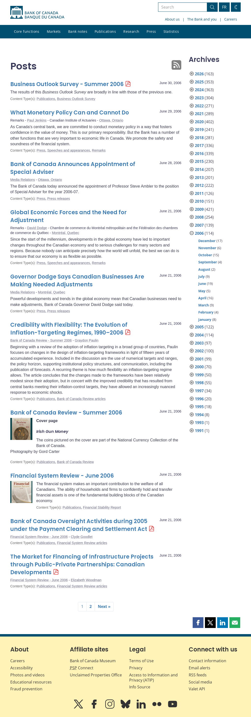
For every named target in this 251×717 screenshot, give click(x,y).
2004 (199, 335)
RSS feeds (198, 675)
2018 (199, 137)
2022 (199, 106)
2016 (199, 153)
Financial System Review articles (82, 543)
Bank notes (77, 31)
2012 (199, 185)
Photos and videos (27, 675)
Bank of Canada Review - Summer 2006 (41, 340)
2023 (199, 98)
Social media (200, 682)
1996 (199, 399)
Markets (54, 31)
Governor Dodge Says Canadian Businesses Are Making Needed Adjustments (77, 280)
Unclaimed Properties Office (96, 675)
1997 (199, 390)
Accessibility (21, 668)
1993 (199, 422)
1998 (199, 382)
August (204, 269)
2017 (199, 145)
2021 (199, 113)
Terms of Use (141, 660)
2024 (199, 89)
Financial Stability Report (102, 507)
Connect (81, 668)
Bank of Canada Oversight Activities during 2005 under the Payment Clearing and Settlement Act (78, 525)
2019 (199, 129)
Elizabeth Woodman (86, 580)
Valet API (197, 689)
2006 (199, 233)
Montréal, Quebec (65, 233)
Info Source (139, 687)
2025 (199, 82)
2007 (199, 225)
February (205, 312)
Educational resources (31, 682)
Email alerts (199, 668)
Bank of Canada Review (75, 462)
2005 (199, 327)
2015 (199, 161)
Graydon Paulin (87, 340)
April (202, 298)
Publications (105, 31)
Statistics (171, 31)
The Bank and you (202, 19)
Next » (104, 606)
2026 (199, 74)
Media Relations (22, 180)
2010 (199, 201)
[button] (198, 622)
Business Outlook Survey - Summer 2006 (67, 84)
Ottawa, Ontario (111, 120)
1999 (199, 375)
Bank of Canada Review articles (81, 399)
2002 (199, 351)
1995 (199, 406)
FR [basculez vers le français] (224, 7)
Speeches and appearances (68, 150)
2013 (199, 177)
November (207, 248)
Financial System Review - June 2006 (62, 476)
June (202, 283)
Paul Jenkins (36, 120)
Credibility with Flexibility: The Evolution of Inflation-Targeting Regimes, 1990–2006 (68, 328)
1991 (199, 430)
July (201, 276)
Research (131, 31)
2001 (199, 359)
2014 (199, 169)
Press (151, 31)
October (205, 255)
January (204, 319)
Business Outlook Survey (76, 99)
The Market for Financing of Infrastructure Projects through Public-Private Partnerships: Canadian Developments (81, 564)
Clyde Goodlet (82, 537)
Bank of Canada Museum (93, 660)
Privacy (135, 668)
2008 (199, 217)
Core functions (26, 31)
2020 (199, 121)
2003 (199, 343)
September (207, 262)
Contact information (207, 660)
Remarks (99, 150)
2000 (199, 367)
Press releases (58, 199)
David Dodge (37, 228)
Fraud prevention (26, 689)
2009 (199, 209)
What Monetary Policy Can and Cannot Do (69, 112)
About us (172, 19)
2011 (199, 193)
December (206, 240)
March (203, 305)
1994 (199, 414)
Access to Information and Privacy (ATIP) (153, 677)
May (201, 291)
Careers (230, 19)
